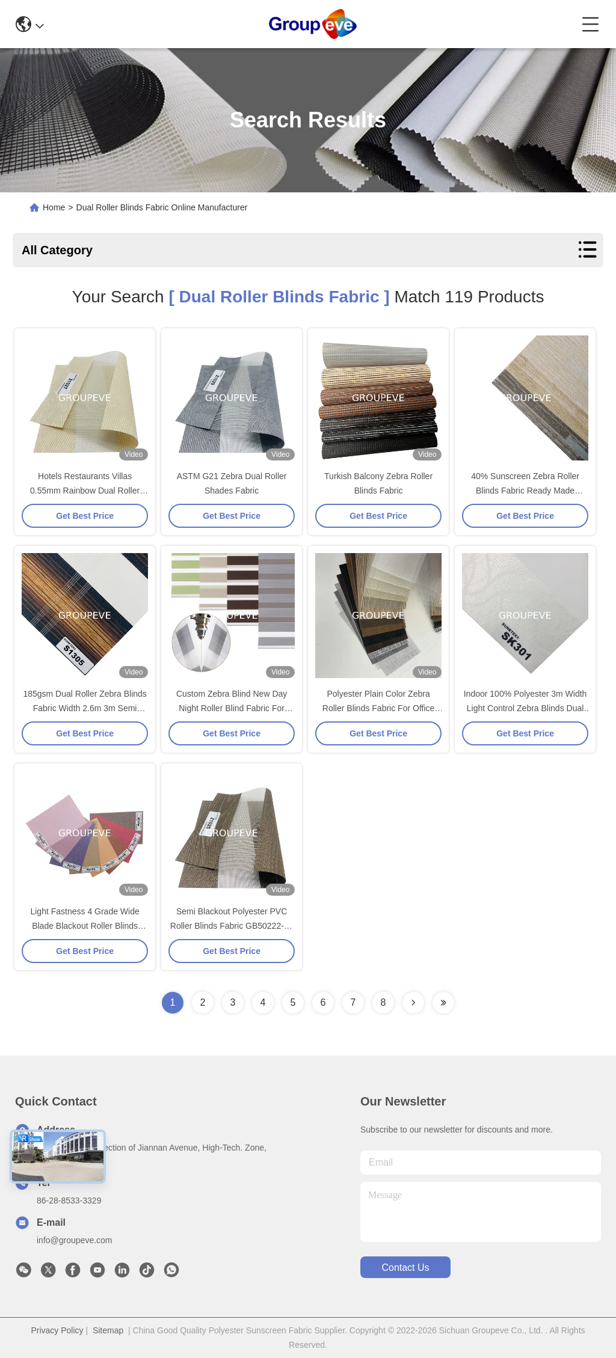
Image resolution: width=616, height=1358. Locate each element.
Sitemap (108, 1330)
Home (54, 207)
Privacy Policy (57, 1330)
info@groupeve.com (74, 1240)
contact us (405, 1267)
